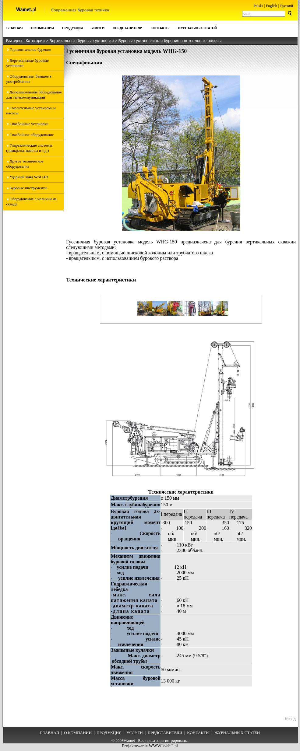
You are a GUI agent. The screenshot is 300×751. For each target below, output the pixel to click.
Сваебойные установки (28, 123)
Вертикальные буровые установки (82, 40)
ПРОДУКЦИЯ (109, 732)
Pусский (286, 6)
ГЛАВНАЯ (49, 732)
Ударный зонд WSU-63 (28, 177)
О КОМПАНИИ (78, 732)
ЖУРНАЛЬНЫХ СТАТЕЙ (237, 732)
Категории (36, 40)
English (271, 6)
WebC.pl (170, 745)
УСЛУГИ (134, 732)
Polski (258, 6)
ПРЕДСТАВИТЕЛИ (165, 732)
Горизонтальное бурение (30, 49)
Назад (290, 718)
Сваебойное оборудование (31, 134)
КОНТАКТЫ (198, 732)
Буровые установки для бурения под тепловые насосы (170, 40)
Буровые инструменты (28, 188)
